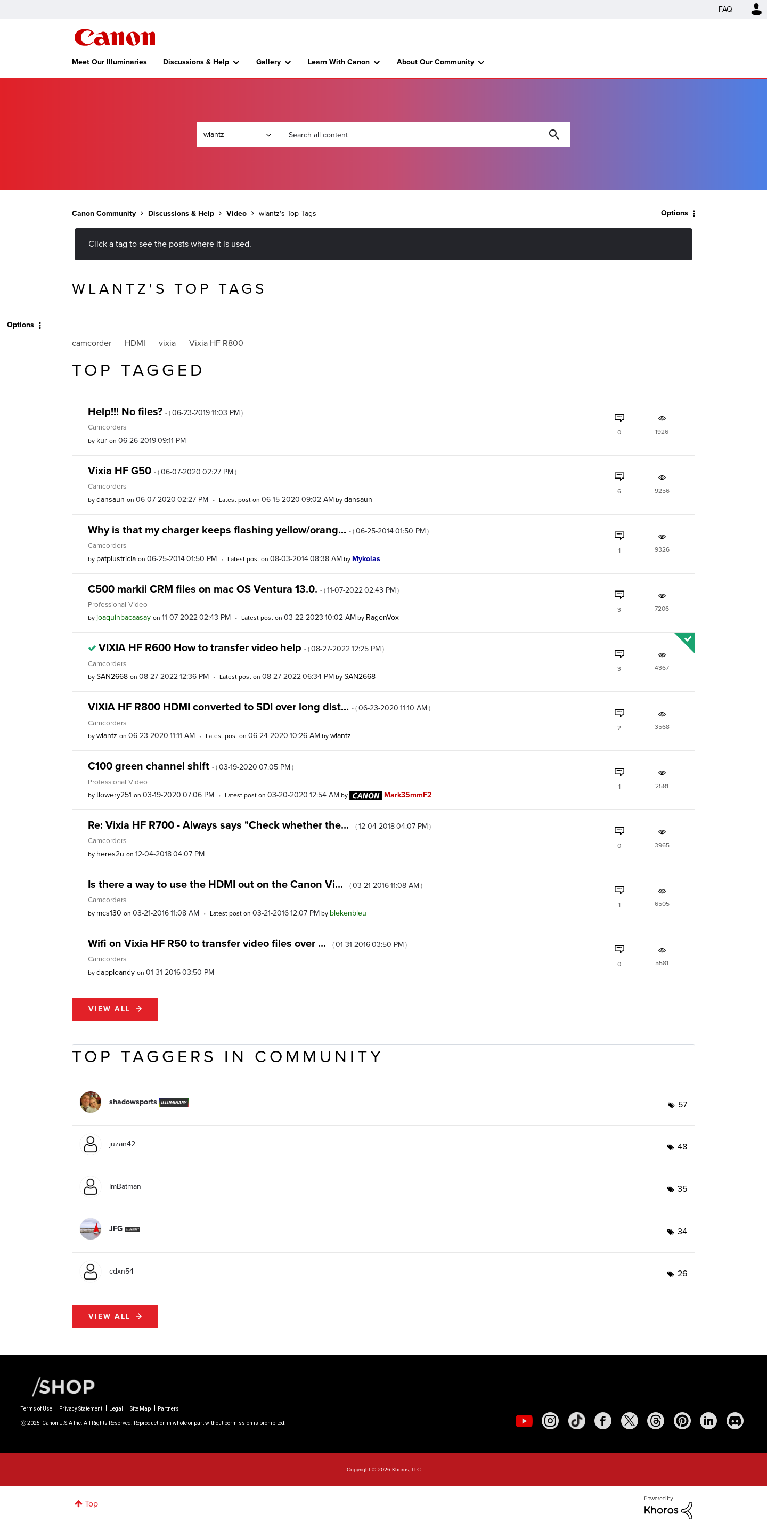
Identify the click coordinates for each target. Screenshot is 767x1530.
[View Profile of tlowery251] (114, 794)
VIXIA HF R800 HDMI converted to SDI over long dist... (259, 707)
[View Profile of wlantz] (106, 735)
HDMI (135, 343)
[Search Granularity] (237, 134)
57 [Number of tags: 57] (682, 1104)
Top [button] (91, 1503)
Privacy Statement (80, 1409)
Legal (116, 1409)
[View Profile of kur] (101, 440)
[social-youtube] (524, 1420)
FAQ (725, 9)
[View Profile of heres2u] (110, 854)
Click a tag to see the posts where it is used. (169, 244)
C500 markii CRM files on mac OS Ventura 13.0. (243, 589)
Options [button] (674, 212)
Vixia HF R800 (216, 343)
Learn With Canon (339, 62)
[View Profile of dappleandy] (115, 972)
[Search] (424, 134)
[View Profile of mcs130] (108, 913)
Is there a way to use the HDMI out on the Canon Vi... (255, 884)
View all (109, 1009)
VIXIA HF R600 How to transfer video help (241, 647)
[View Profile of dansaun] (110, 499)
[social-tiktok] (576, 1420)
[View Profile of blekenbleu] (348, 913)
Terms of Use (36, 1409)
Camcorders (107, 427)
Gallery (268, 62)
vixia (167, 343)
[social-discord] (735, 1420)
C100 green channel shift (190, 766)
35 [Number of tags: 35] (682, 1189)
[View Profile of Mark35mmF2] (407, 794)
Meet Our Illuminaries (109, 62)
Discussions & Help (196, 62)
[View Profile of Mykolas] (366, 558)
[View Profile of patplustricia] (116, 558)
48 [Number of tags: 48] (682, 1146)
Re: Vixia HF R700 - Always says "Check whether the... (259, 825)
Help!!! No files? (165, 411)
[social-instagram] (550, 1420)
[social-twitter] (629, 1420)
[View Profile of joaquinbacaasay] (123, 617)
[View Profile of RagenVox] (382, 617)
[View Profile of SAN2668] (112, 676)
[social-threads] (655, 1420)
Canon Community (115, 37)
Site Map (140, 1409)
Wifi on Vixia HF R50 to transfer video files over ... (247, 943)
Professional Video (118, 604)
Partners (168, 1409)
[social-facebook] (602, 1420)
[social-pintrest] (682, 1420)
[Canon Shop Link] (58, 1386)
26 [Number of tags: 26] (682, 1273)
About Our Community (435, 62)
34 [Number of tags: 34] (682, 1231)
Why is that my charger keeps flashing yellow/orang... (258, 530)
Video (236, 213)
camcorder (91, 343)
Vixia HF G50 (162, 471)
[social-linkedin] (708, 1420)
